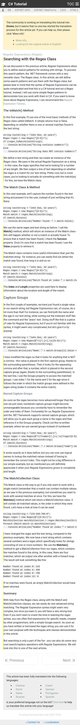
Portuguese (51, 693)
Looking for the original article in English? (38, 44)
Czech (48, 685)
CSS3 (63, 10)
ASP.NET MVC (22, 10)
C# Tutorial (17, 4)
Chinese (20, 685)
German (49, 689)
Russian (20, 696)
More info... (22, 40)
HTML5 (74, 10)
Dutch (19, 689)
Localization (52, 722)
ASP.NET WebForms (45, 10)
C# (9, 10)
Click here (58, 702)
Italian (19, 693)
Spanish (49, 696)
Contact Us (34, 722)
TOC (73, 4)
